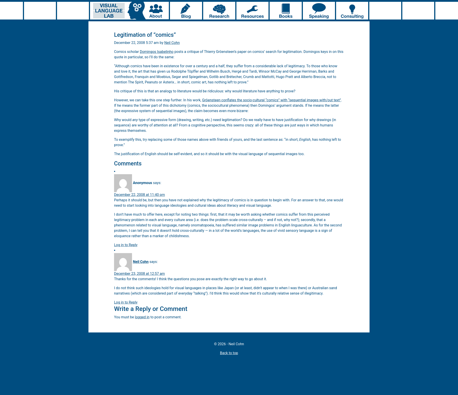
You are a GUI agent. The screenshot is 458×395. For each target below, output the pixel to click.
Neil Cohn (172, 43)
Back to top (229, 353)
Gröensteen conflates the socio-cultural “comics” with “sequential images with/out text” (271, 100)
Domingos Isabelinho (157, 52)
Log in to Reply (125, 245)
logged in (142, 317)
